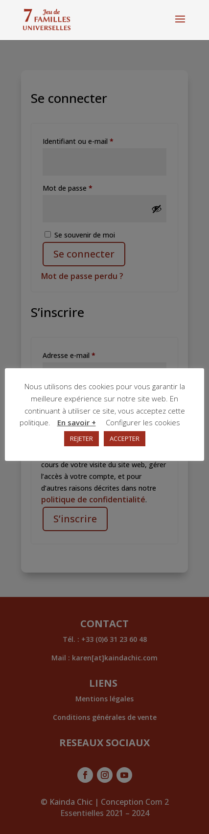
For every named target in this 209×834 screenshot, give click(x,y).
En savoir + (76, 422)
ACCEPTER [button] (124, 438)
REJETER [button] (81, 438)
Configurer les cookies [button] (143, 422)
